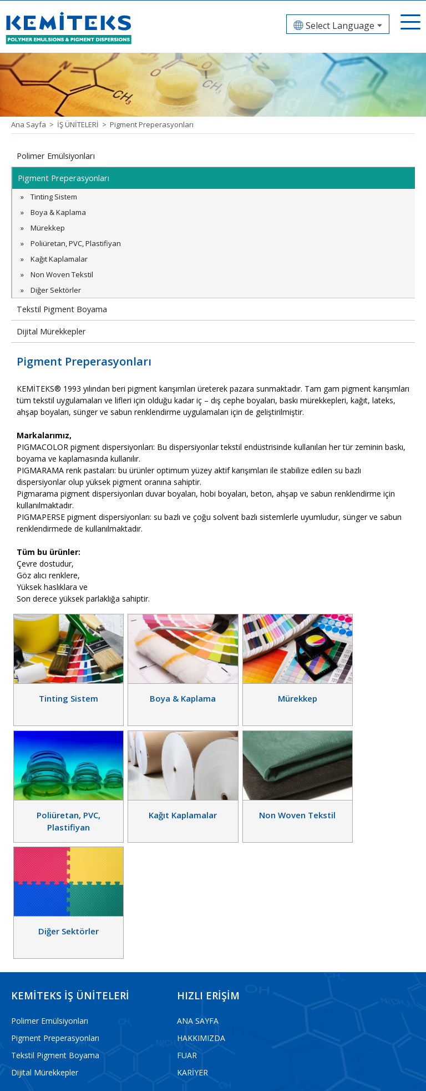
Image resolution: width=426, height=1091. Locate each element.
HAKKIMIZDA (201, 904)
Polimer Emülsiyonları (55, 156)
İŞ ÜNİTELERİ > (83, 124)
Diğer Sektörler (56, 290)
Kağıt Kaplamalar (59, 259)
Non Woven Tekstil (62, 274)
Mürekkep (48, 228)
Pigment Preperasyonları (152, 124)
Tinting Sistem (54, 197)
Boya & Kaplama (58, 212)
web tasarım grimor (385, 1075)
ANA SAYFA (198, 887)
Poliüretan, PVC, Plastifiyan (76, 243)
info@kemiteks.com (46, 1046)
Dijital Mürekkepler (50, 331)
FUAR (187, 921)
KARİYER (192, 938)
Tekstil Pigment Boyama (61, 309)
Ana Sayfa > (34, 124)
